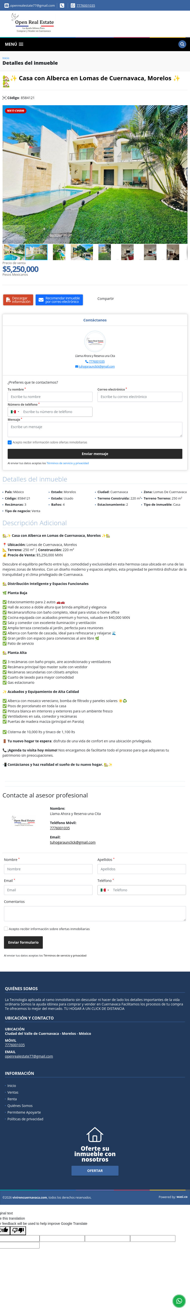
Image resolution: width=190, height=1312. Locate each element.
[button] (183, 110)
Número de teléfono (24, 404)
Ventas (12, 1092)
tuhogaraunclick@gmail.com (97, 366)
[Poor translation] (18, 1230)
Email (9, 880)
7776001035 (86, 5)
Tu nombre (17, 389)
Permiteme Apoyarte (24, 1112)
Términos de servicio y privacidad (68, 463)
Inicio (5, 58)
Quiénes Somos (20, 1105)
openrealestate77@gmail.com (29, 1056)
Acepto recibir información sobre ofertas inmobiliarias (49, 929)
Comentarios (14, 901)
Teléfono (105, 880)
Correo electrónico (112, 389)
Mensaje (15, 419)
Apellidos (106, 859)
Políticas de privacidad (25, 1119)
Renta (12, 1099)
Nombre (12, 859)
